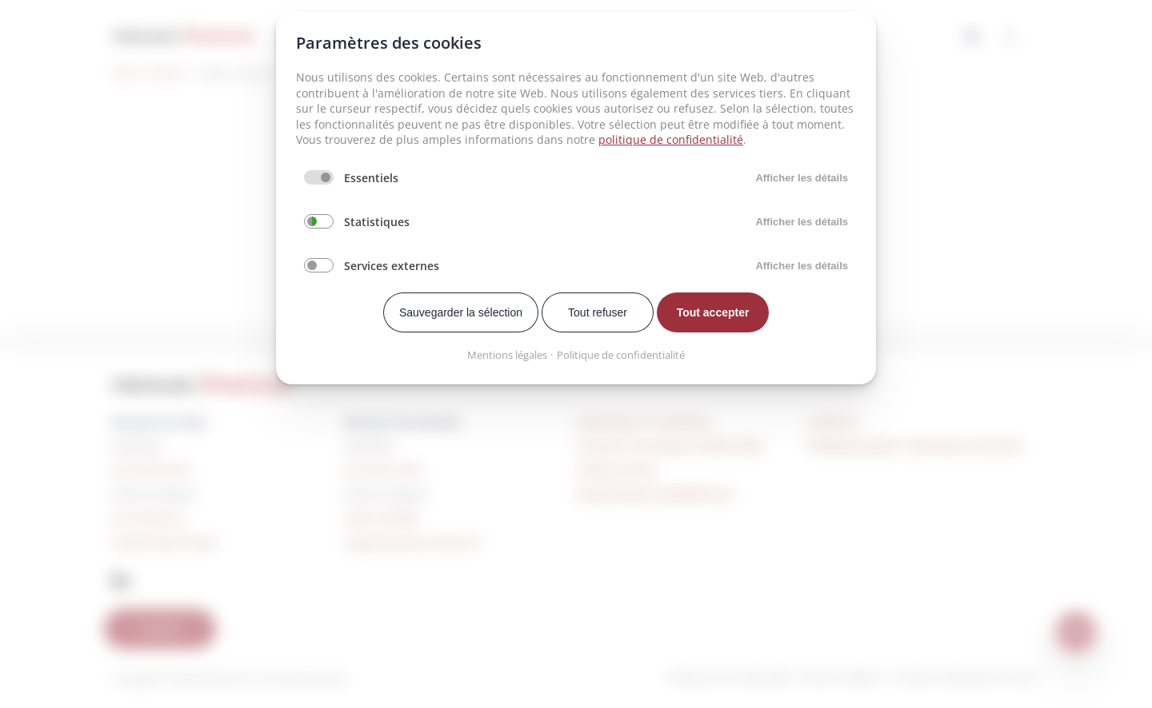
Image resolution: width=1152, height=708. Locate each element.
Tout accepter (713, 312)
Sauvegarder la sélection (460, 312)
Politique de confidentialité (621, 355)
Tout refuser (597, 312)
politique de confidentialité (670, 139)
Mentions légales (507, 355)
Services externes (391, 265)
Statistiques (377, 221)
